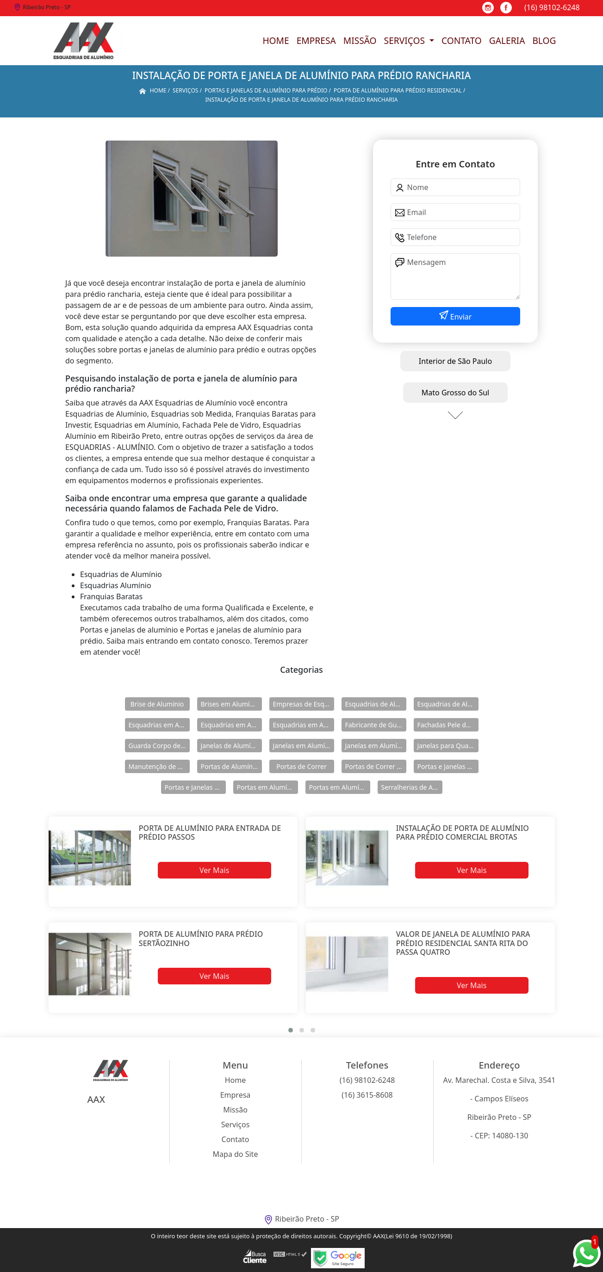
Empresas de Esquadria (303, 704)
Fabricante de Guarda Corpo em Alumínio (375, 724)
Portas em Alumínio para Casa (339, 787)
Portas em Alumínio (267, 787)
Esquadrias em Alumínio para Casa (231, 724)
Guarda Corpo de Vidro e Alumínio (159, 745)
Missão (360, 40)
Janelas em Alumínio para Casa (375, 745)
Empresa (316, 40)
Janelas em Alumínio (303, 745)
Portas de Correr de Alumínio (375, 766)
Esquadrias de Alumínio (375, 704)
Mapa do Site (235, 1154)
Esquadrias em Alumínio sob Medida (303, 724)
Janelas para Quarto (447, 745)
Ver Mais (214, 870)
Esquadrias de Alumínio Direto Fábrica (448, 704)
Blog (544, 40)
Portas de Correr (301, 766)
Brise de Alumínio (157, 704)
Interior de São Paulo (455, 361)
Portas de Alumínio (230, 766)
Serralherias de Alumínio (411, 787)
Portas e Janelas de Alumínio (448, 766)
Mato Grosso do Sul (455, 392)
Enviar (460, 317)
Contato (461, 40)
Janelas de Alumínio (231, 745)
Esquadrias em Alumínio (159, 724)
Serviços (405, 40)
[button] (290, 1030)
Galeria (507, 40)
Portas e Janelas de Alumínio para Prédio (195, 787)
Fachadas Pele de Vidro (448, 724)
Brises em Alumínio (230, 704)
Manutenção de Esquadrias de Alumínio (159, 766)
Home (275, 40)
